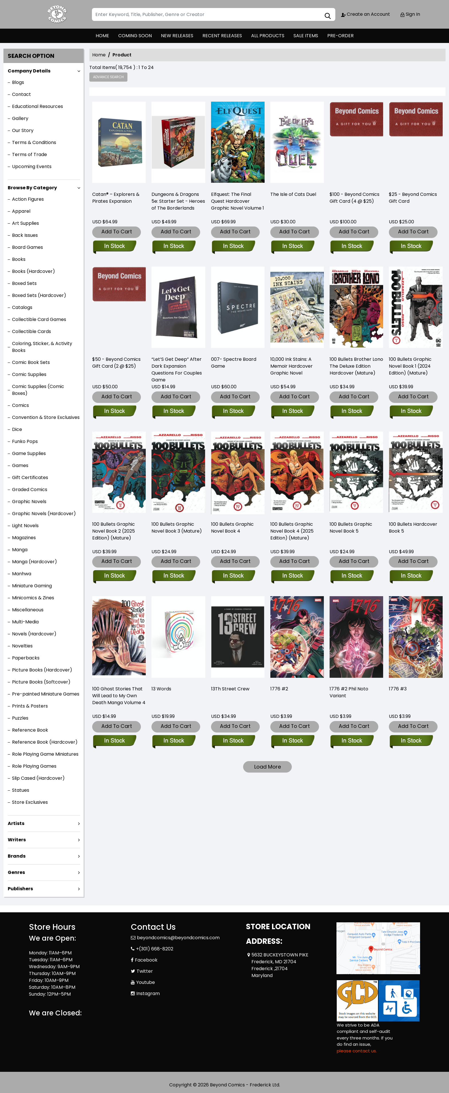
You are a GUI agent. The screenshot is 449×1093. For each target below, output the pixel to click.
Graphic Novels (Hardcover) (44, 513)
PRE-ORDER (340, 35)
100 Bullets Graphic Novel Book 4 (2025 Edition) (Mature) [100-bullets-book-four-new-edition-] (292, 531)
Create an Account (365, 14)
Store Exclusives (30, 802)
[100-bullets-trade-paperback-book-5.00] (352, 576)
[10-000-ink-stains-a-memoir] (292, 411)
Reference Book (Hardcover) (45, 742)
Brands (16, 856)
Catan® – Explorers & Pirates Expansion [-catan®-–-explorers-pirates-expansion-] (115, 197)
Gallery (20, 118)
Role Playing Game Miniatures (45, 754)
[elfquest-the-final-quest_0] (238, 144)
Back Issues (25, 235)
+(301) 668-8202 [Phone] (154, 949)
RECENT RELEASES (222, 35)
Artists (16, 823)
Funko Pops (25, 441)
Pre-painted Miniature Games (45, 694)
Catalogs (22, 307)
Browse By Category (32, 187)
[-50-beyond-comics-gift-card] (114, 411)
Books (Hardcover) (33, 271)
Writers (17, 839)
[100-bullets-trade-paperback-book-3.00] (173, 576)
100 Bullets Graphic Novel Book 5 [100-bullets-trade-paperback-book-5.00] (351, 527)
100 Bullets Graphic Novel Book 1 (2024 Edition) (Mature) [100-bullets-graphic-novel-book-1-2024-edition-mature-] (410, 366)
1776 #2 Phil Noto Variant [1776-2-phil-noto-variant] (349, 692)
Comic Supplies (29, 374)
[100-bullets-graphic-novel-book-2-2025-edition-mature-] (114, 576)
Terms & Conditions (34, 142)
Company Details (29, 71)
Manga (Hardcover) (34, 561)
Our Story (23, 130)
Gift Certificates (30, 477)
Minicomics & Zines (33, 597)
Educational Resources (37, 106)
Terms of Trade (29, 154)
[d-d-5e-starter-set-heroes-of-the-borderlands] (178, 144)
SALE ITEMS (306, 35)
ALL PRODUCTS (267, 35)
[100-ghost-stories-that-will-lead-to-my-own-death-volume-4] (114, 741)
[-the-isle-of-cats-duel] (297, 144)
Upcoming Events (32, 166)
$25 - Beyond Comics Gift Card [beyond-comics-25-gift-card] (413, 197)
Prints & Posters (30, 706)
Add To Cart (116, 231)
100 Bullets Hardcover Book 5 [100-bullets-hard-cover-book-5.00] (413, 527)
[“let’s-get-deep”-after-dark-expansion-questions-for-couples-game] (173, 411)
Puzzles (20, 718)
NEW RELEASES (177, 35)
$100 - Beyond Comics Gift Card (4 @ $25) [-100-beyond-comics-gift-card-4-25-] (354, 197)
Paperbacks (26, 658)
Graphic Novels (29, 501)
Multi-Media (25, 622)
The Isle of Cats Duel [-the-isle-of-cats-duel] (293, 194)
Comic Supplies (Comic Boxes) (38, 390)
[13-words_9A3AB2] (173, 741)
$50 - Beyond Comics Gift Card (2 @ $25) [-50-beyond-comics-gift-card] (116, 362)
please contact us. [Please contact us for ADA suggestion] (357, 1051)
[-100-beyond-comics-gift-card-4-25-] (356, 144)
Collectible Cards (31, 331)
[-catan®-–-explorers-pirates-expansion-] (119, 144)
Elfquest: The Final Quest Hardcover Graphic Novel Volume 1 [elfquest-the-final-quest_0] (237, 201)
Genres (16, 872)
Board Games (27, 247)
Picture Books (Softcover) (41, 682)
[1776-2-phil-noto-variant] (352, 741)
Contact (21, 94)
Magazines (24, 537)
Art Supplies (25, 223)
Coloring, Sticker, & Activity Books (42, 347)
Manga (19, 549)
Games (20, 465)
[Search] (213, 14)
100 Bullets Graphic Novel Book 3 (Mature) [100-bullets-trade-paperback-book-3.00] (176, 527)
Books (18, 259)
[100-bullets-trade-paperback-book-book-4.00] (233, 576)
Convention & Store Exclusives (46, 417)
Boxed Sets (24, 283)
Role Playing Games (34, 766)
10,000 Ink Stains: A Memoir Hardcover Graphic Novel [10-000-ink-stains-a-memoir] (291, 366)
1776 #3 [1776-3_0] (398, 689)
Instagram (148, 993)
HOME (102, 35)
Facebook (146, 960)
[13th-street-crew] (233, 741)
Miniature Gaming (32, 585)
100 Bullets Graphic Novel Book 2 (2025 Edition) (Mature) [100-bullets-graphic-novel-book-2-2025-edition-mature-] (113, 531)
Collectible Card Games (39, 319)
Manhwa (21, 573)
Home (99, 55)
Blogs (18, 82)
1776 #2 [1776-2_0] (279, 689)
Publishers (20, 888)
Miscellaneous (28, 609)
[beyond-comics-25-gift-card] (415, 144)
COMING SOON (135, 35)
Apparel (21, 211)
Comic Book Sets (31, 362)
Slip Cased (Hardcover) (38, 778)
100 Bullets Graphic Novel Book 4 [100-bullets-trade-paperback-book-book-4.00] (232, 527)
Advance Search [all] (108, 76)
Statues (20, 790)
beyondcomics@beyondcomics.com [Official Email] (178, 937)
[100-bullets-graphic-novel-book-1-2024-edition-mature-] (411, 411)
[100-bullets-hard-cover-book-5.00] (411, 576)
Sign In (410, 14)
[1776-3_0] (411, 741)
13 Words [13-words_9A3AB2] (161, 689)
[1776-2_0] (292, 741)
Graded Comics (29, 489)
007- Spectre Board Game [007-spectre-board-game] (233, 362)
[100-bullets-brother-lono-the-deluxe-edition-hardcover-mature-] (352, 411)
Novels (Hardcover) (34, 634)
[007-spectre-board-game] (233, 411)
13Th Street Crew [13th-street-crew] (230, 689)
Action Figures (28, 199)
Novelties (22, 646)
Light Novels (25, 525)
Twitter (145, 971)
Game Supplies (29, 453)
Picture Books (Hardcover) (42, 670)
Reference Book (30, 730)
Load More (267, 766)
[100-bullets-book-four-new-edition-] (292, 576)
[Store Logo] (57, 14)
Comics (20, 405)
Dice (17, 429)
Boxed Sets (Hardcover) (39, 295)
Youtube (145, 982)
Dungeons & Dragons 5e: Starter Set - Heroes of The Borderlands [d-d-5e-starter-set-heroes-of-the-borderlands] (178, 201)
